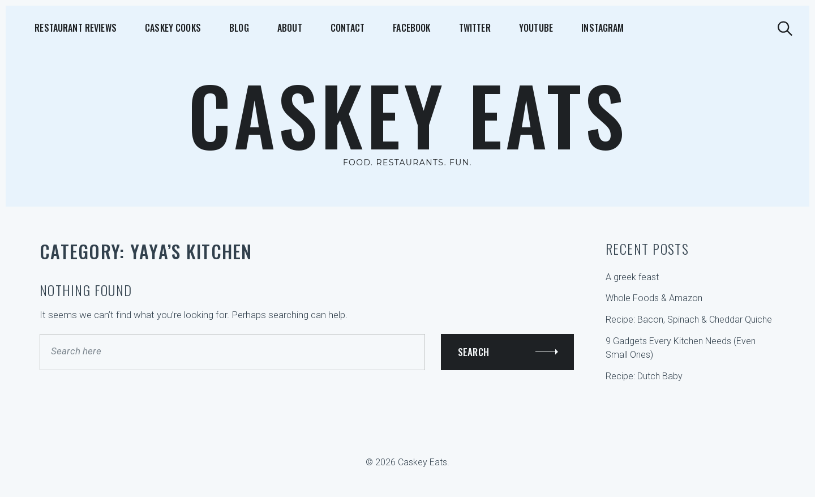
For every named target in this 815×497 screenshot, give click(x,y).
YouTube (440, 28)
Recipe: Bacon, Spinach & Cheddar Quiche (689, 319)
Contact (287, 28)
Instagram (495, 28)
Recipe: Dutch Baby (644, 376)
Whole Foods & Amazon (654, 298)
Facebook (339, 28)
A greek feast (632, 277)
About (241, 28)
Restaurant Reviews (64, 28)
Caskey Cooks (149, 28)
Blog (203, 28)
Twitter (391, 28)
